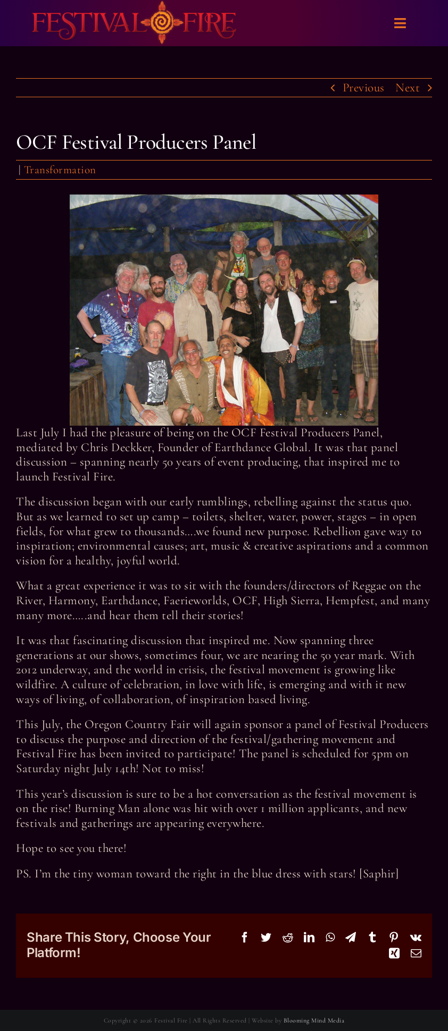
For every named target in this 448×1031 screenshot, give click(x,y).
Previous (364, 87)
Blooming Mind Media (314, 1020)
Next (407, 87)
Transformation (60, 169)
